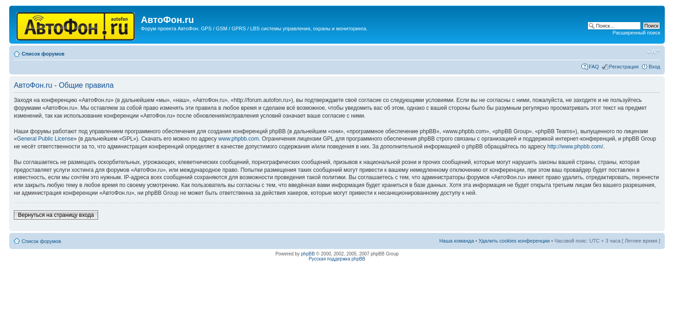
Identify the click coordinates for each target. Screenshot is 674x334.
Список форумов (43, 54)
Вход (654, 66)
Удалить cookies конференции (514, 240)
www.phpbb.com (238, 139)
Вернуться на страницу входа (56, 215)
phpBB (308, 253)
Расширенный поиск (636, 32)
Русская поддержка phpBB (336, 258)
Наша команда (456, 240)
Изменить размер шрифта (653, 52)
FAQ (594, 66)
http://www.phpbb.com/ (575, 146)
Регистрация (624, 66)
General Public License (45, 139)
